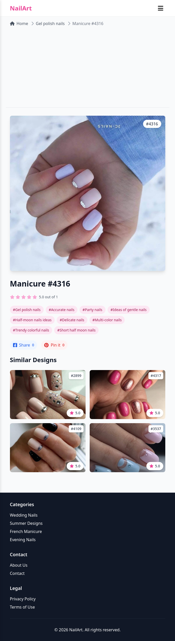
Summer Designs (26, 523)
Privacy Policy (23, 599)
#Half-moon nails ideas (32, 319)
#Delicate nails (72, 319)
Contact (17, 573)
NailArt (21, 8)
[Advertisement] (87, 69)
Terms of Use (22, 607)
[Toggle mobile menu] (160, 8)
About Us (19, 565)
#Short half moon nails (76, 330)
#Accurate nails (61, 309)
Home (19, 23)
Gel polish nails (50, 23)
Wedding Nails (24, 515)
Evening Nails (23, 539)
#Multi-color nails (107, 319)
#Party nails (92, 309)
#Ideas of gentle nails (129, 309)
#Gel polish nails (27, 309)
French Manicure (26, 531)
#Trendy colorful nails (31, 330)
